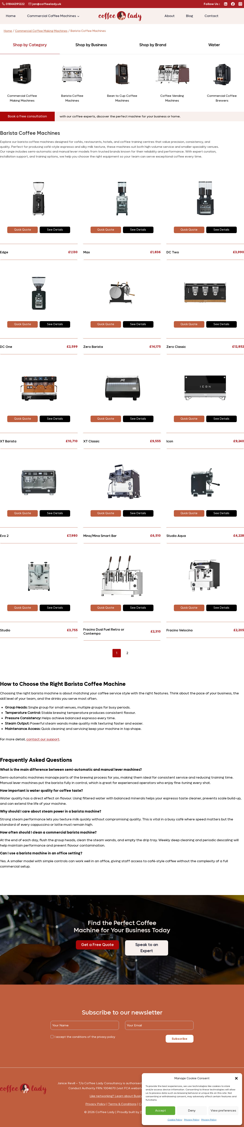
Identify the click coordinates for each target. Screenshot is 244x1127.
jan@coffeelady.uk (44, 4)
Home (11, 16)
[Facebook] (233, 4)
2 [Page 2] (127, 653)
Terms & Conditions (122, 1104)
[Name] (85, 1025)
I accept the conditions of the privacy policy (85, 1037)
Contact (211, 16)
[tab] (30, 45)
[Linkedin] (225, 4)
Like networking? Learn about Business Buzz (122, 1096)
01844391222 (13, 4)
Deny (192, 1110)
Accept (160, 1110)
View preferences (223, 1110)
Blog (189, 16)
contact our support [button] (42, 739)
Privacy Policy (191, 1119)
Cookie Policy (175, 1119)
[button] (236, 1078)
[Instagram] (240, 4)
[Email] (159, 1025)
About (170, 16)
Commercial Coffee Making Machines (41, 31)
